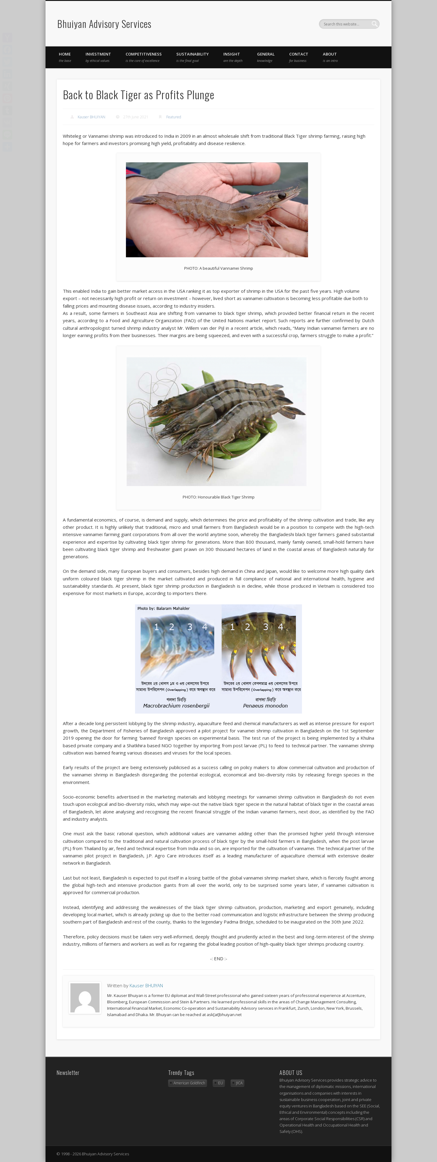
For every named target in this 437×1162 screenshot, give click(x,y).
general (266, 57)
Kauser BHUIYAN (91, 117)
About (330, 57)
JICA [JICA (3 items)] (239, 1083)
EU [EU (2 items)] (220, 1083)
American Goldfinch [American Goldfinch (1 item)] (189, 1083)
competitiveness (144, 57)
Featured (173, 117)
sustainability (192, 57)
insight (232, 57)
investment (98, 57)
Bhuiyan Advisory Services (104, 23)
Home (65, 57)
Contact (298, 57)
